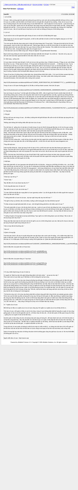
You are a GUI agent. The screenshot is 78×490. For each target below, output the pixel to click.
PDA (73, 7)
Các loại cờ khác (37, 4)
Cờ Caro (46, 4)
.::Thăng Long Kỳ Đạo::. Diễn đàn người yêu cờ (17, 4)
